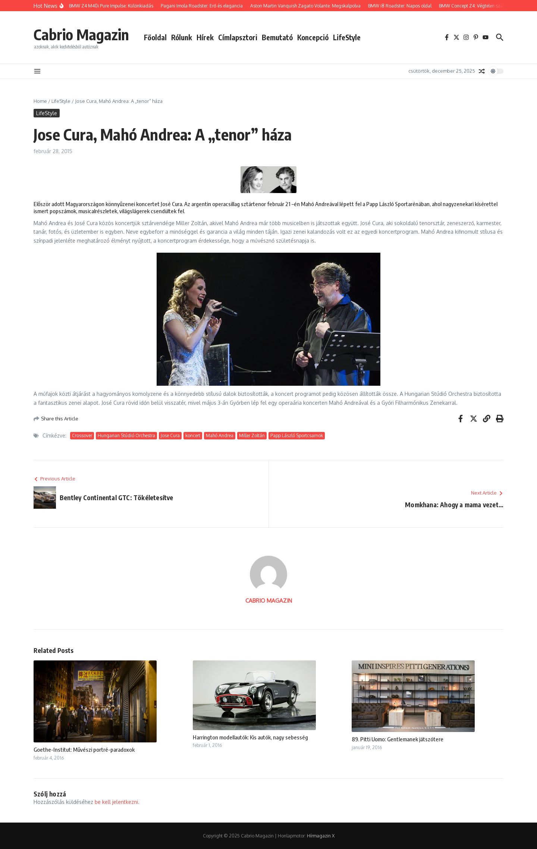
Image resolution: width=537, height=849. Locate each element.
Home (40, 101)
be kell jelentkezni (116, 802)
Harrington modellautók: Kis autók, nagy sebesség (250, 737)
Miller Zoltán (252, 435)
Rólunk (181, 37)
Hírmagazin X (321, 836)
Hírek (205, 37)
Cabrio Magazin (81, 34)
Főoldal (155, 37)
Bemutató (277, 37)
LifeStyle (347, 37)
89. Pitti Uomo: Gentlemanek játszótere (397, 739)
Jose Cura (170, 435)
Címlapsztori (237, 37)
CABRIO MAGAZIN (268, 600)
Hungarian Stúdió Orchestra (126, 435)
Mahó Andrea (219, 435)
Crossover (82, 435)
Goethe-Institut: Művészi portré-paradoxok (84, 749)
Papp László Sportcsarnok (296, 435)
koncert (192, 435)
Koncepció (313, 37)
